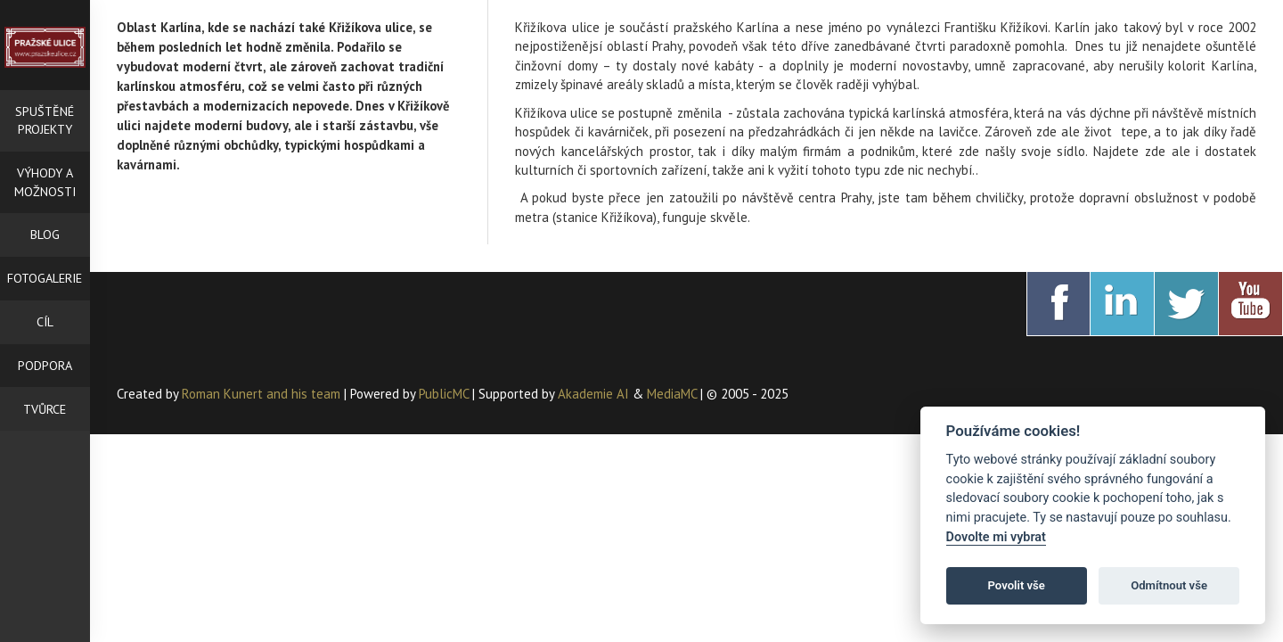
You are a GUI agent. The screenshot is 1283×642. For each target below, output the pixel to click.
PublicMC (444, 393)
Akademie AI (593, 393)
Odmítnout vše (1169, 585)
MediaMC (672, 393)
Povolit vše (1016, 585)
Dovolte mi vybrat (996, 537)
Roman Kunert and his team (263, 393)
